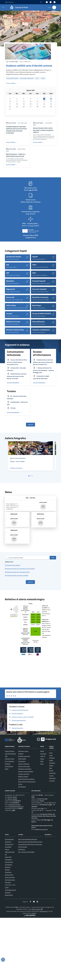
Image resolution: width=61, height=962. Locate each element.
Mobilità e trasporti (23, 776)
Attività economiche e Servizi (52, 773)
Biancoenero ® (44, 911)
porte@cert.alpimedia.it (14, 805)
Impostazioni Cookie (10, 885)
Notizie (42, 751)
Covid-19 (42, 756)
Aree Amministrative (10, 754)
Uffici (6, 756)
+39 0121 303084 (12, 799)
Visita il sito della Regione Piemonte (27, 839)
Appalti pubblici (22, 759)
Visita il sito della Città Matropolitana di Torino (30, 842)
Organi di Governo (9, 751)
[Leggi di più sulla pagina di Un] (17, 468)
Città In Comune (36, 909)
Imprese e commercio (23, 774)
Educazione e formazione (24, 769)
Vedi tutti (30, 425)
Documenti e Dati (9, 759)
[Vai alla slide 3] (32, 475)
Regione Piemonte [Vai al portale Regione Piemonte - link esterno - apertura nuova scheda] (9, 2)
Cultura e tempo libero (24, 766)
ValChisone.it (21, 849)
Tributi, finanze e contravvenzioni (26, 782)
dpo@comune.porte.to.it (41, 829)
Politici (6, 769)
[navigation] (3, 7)
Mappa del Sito (9, 895)
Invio (53, 558)
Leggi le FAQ (8, 857)
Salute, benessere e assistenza (26, 779)
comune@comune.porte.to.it (15, 806)
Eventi (51, 753)
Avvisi (37, 78)
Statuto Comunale (10, 877)
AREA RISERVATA (29, 915)
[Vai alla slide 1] (28, 475)
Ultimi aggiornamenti (10, 890)
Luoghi (51, 755)
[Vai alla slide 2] (30, 475)
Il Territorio (52, 758)
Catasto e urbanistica (23, 764)
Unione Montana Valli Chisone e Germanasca (30, 844)
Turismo (20, 784)
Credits (7, 887)
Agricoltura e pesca (23, 751)
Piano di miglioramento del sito (9, 851)
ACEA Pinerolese (22, 847)
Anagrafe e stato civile (24, 756)
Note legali (8, 882)
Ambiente (20, 754)
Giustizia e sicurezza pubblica (25, 771)
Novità (43, 78)
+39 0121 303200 (12, 797)
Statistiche (8, 892)
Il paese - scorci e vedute (17, 461)
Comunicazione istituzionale (26, 78)
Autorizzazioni (21, 761)
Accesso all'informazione (12, 78)
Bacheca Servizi (9, 875)
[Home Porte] (18, 7)
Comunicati (43, 754)
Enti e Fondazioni (9, 761)
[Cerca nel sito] (54, 7)
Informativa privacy (10, 880)
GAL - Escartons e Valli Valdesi (26, 852)
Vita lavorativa (22, 787)
